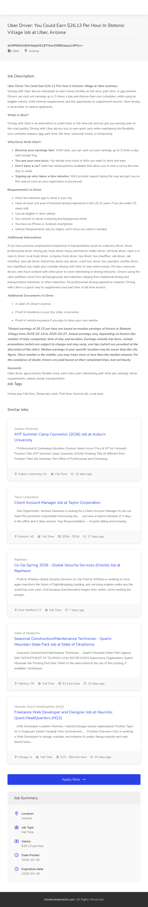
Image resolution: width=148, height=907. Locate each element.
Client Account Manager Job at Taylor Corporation (57, 502)
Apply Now (74, 779)
